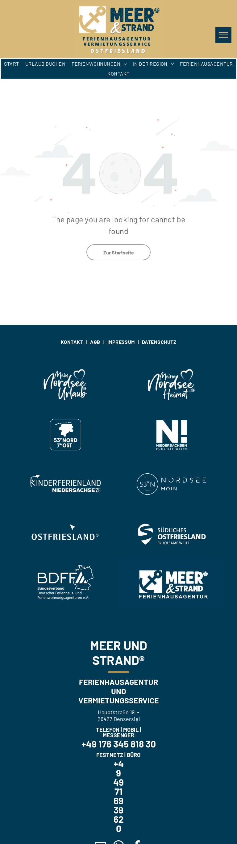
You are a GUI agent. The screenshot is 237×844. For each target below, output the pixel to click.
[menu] (223, 35)
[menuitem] (11, 64)
